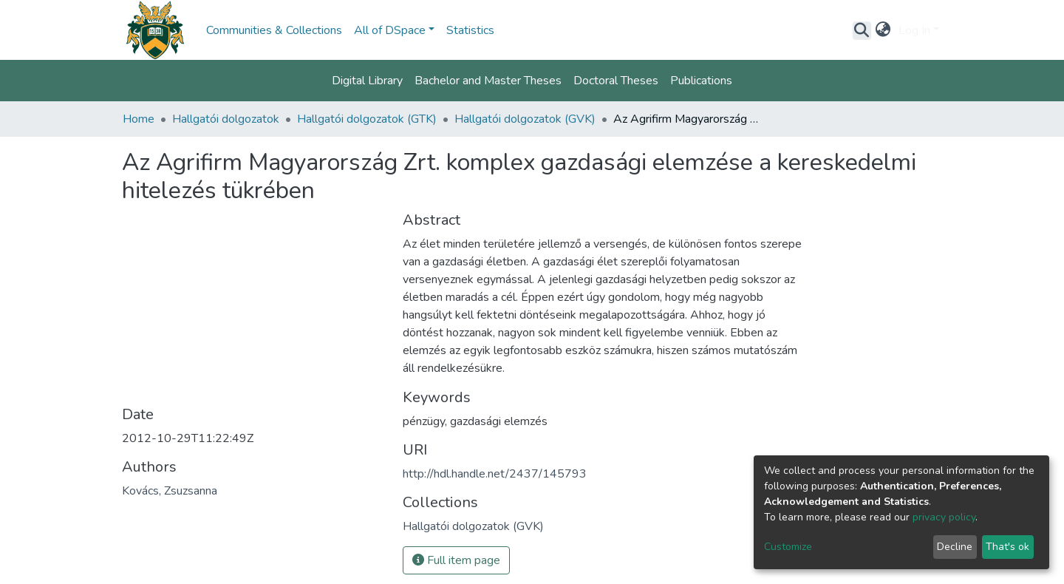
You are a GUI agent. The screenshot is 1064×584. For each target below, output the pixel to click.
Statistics (470, 30)
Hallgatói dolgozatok (225, 119)
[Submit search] (862, 30)
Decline (954, 547)
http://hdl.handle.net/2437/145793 (495, 474)
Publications (701, 80)
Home (138, 119)
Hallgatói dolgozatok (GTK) (367, 119)
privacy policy (944, 517)
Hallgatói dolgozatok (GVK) (525, 119)
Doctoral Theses (615, 80)
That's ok (1007, 547)
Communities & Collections (274, 30)
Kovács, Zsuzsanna (169, 491)
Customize (788, 547)
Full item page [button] (456, 560)
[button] (883, 30)
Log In (914, 30)
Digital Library (367, 80)
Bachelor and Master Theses (488, 80)
